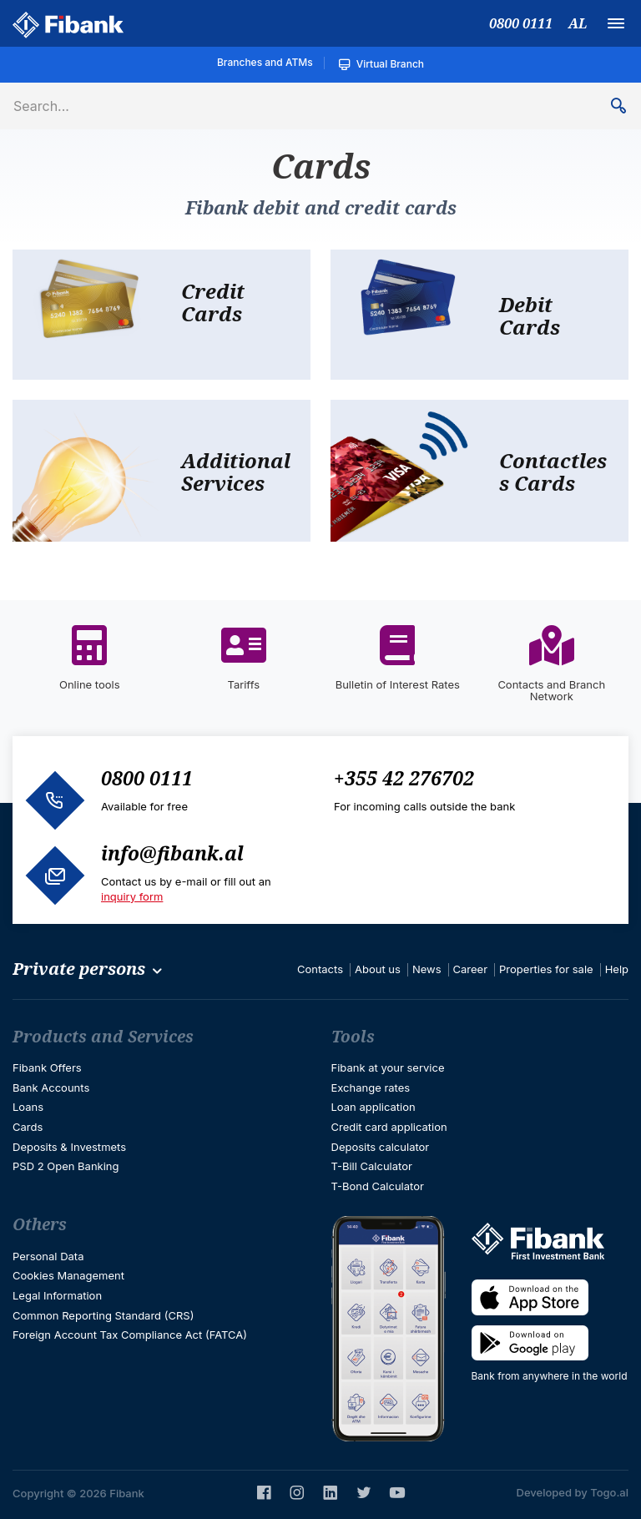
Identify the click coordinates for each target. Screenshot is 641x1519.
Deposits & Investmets (69, 1146)
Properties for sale (546, 969)
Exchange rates (371, 1087)
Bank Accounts (51, 1087)
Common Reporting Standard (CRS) (103, 1315)
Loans (28, 1106)
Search (625, 106)
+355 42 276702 (404, 778)
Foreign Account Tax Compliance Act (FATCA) (130, 1334)
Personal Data (48, 1256)
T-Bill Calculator (371, 1166)
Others (40, 1224)
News (427, 969)
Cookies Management (68, 1275)
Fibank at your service (388, 1067)
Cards (28, 1126)
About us (378, 969)
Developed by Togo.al (573, 1492)
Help (616, 969)
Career (470, 969)
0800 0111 (521, 23)
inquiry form (132, 896)
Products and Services (103, 1036)
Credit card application (389, 1126)
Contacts (320, 969)
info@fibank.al (172, 853)
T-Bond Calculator (377, 1186)
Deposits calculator (380, 1146)
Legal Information (57, 1295)
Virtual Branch (381, 64)
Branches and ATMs (265, 62)
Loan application (373, 1106)
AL (577, 23)
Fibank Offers (47, 1067)
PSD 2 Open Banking (66, 1166)
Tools (353, 1036)
